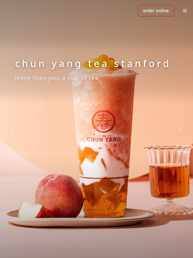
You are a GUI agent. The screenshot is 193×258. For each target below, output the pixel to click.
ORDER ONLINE (156, 11)
